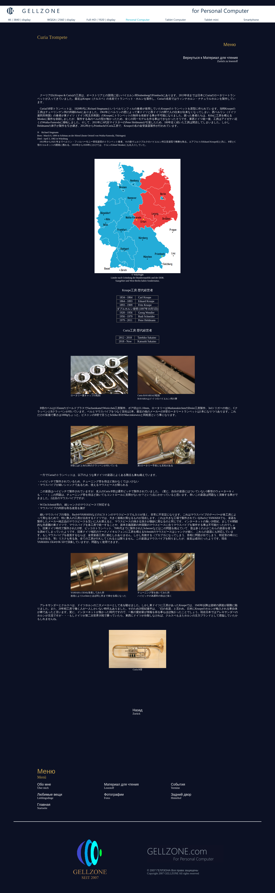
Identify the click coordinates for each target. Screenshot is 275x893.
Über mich (43, 788)
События (178, 784)
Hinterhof (176, 798)
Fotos (107, 798)
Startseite (42, 808)
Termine (175, 788)
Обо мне (44, 784)
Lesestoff (109, 788)
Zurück (136, 713)
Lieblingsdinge (45, 798)
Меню (229, 44)
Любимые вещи (49, 794)
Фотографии (114, 794)
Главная (43, 805)
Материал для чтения (121, 784)
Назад (137, 710)
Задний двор (181, 794)
